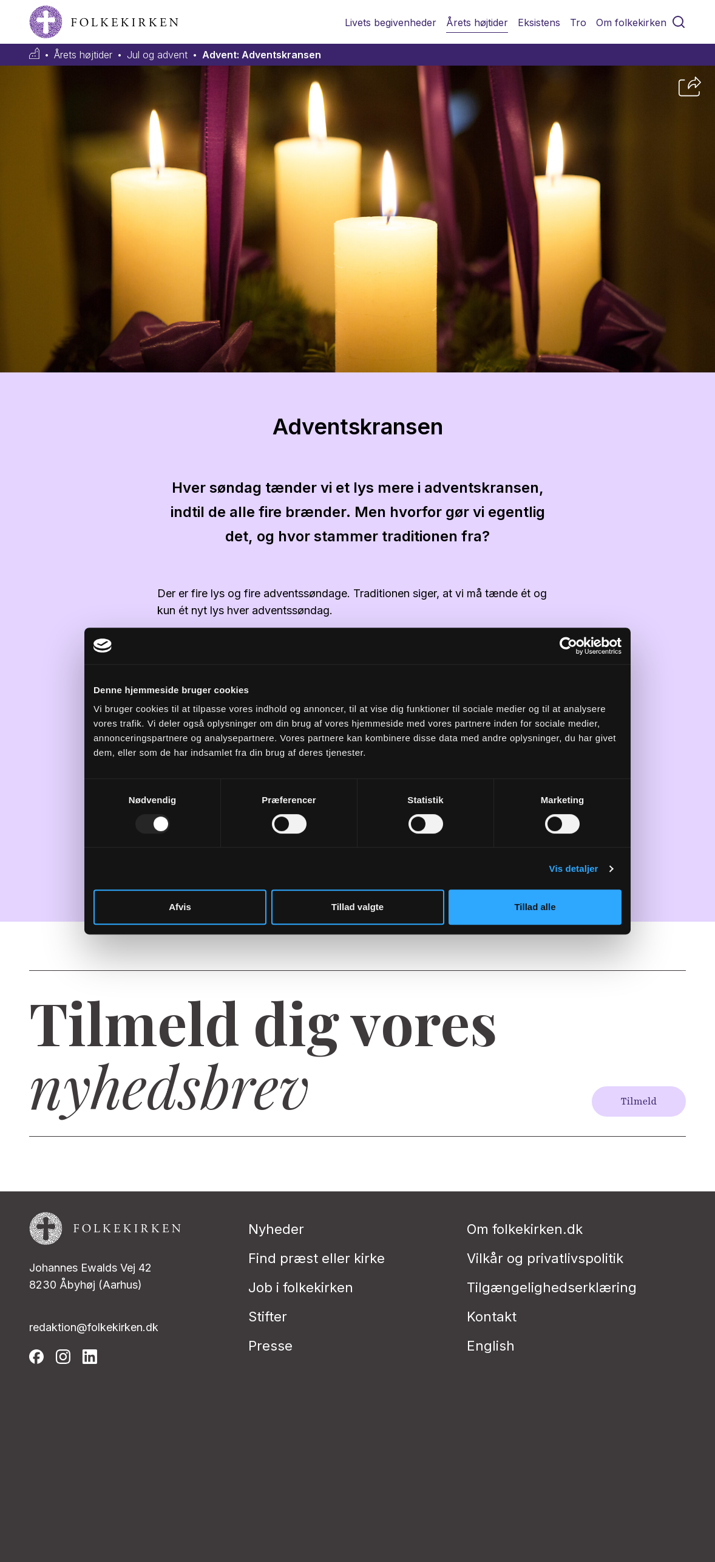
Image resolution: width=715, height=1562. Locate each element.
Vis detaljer (573, 868)
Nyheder (276, 1229)
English (491, 1345)
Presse (270, 1345)
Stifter (267, 1316)
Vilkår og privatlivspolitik (545, 1258)
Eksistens (539, 22)
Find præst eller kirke (316, 1258)
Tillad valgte (357, 907)
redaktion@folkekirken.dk (93, 1327)
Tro (578, 22)
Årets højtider (477, 22)
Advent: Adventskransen (261, 55)
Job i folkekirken (300, 1287)
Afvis (180, 907)
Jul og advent (157, 55)
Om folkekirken (631, 22)
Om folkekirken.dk (525, 1229)
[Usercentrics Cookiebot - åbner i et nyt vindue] (568, 646)
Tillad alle (534, 907)
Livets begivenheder (390, 22)
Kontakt (492, 1316)
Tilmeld (639, 1101)
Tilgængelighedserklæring (552, 1287)
